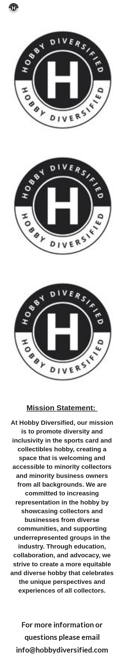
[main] (62, 501)
